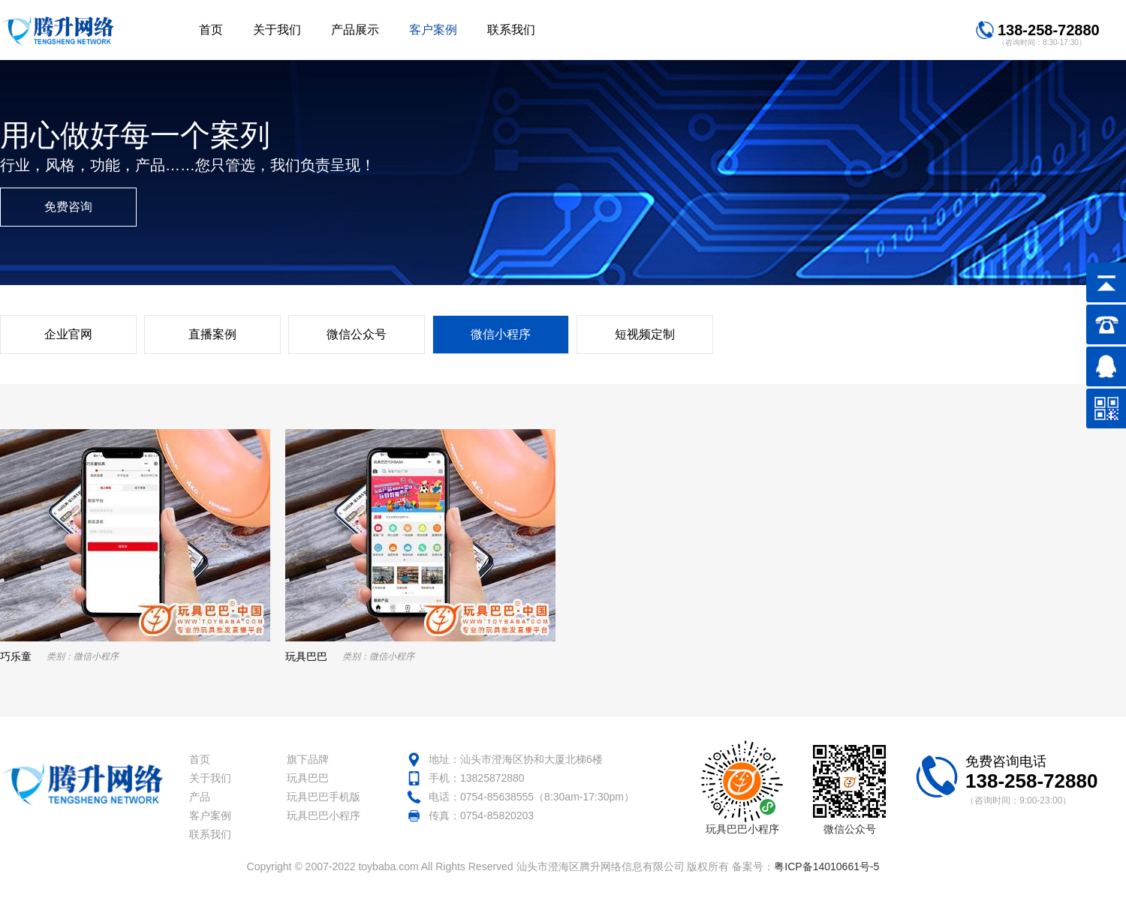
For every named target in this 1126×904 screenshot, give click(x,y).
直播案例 (212, 334)
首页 (199, 759)
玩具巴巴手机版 (323, 797)
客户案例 (210, 815)
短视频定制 (645, 334)
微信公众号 (357, 334)
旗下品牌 (308, 759)
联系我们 (210, 834)
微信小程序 (501, 334)
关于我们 (210, 778)
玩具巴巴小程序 (323, 815)
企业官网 (68, 334)
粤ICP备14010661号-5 (826, 866)
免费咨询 (68, 206)
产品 (199, 797)
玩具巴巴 (308, 778)
